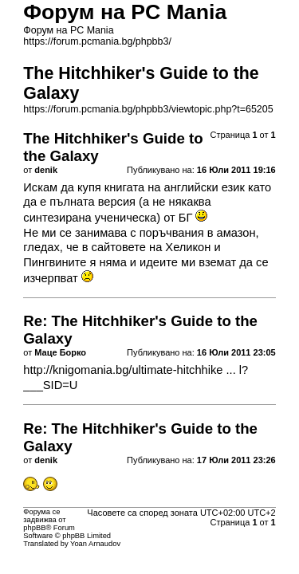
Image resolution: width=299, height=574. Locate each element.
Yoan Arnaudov (95, 544)
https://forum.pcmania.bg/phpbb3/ (97, 41)
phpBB (34, 528)
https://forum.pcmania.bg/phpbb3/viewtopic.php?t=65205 (148, 109)
